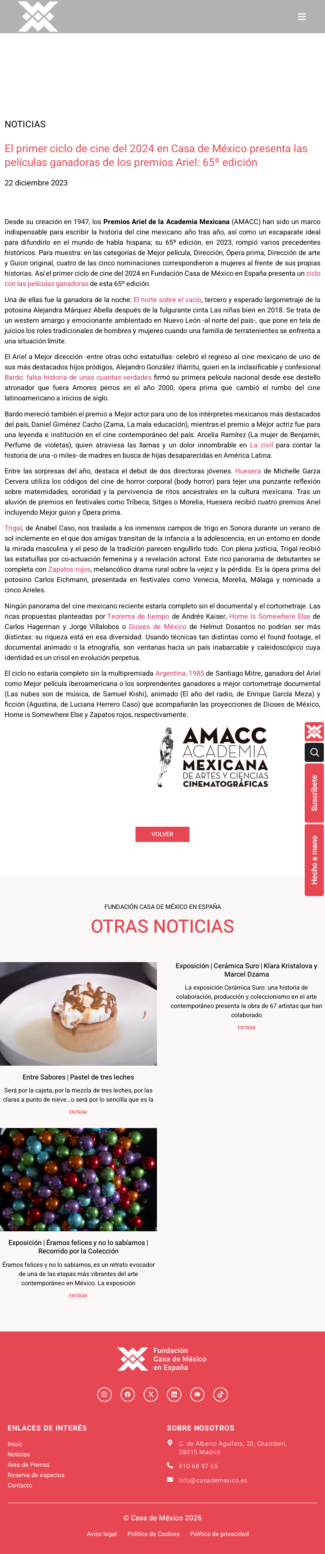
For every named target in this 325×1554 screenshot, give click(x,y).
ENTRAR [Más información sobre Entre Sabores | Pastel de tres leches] (78, 1112)
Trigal (13, 528)
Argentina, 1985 (179, 673)
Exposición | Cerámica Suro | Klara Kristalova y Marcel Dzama (246, 970)
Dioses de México (157, 627)
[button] (302, 16)
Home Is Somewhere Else (269, 616)
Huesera (248, 471)
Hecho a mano (314, 860)
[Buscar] (314, 752)
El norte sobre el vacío (167, 300)
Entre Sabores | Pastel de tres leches (78, 1077)
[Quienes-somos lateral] (314, 731)
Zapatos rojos (69, 569)
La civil (261, 445)
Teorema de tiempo (138, 616)
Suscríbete (314, 793)
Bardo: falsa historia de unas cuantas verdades (78, 377)
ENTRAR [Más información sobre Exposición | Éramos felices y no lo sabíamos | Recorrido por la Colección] (78, 1296)
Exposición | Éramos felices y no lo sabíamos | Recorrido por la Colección (78, 1247)
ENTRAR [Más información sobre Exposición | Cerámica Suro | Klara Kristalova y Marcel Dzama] (247, 1028)
